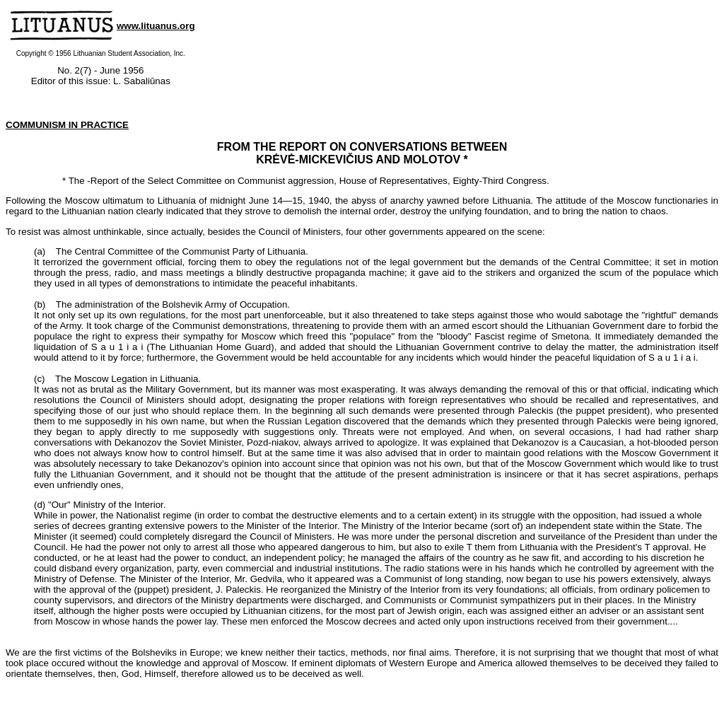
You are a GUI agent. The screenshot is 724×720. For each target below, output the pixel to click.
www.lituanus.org (156, 26)
